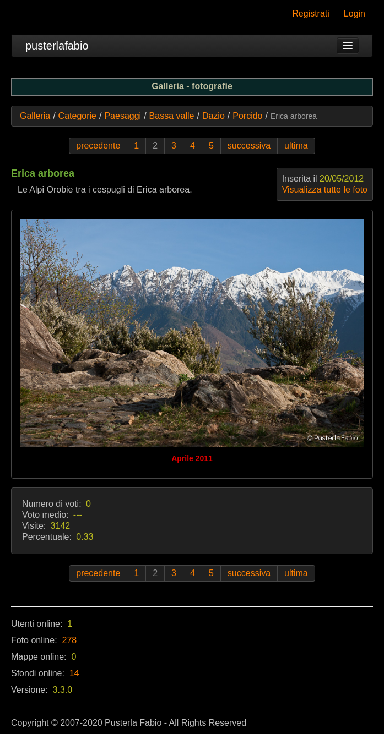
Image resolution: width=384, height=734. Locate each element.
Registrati (310, 13)
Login (354, 13)
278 (69, 640)
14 (74, 673)
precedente (98, 145)
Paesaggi (122, 115)
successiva (249, 145)
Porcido (247, 115)
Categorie (77, 115)
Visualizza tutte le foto (324, 189)
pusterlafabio (57, 46)
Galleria (35, 115)
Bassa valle (171, 115)
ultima (296, 145)
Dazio (213, 115)
